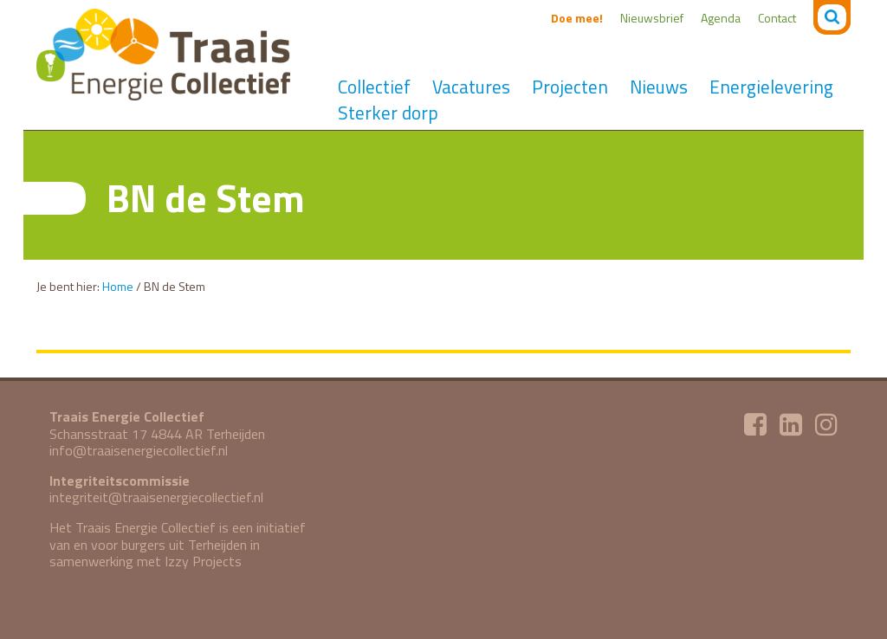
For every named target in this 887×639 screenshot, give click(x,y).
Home (117, 286)
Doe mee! (577, 18)
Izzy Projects (203, 561)
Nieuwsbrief (651, 18)
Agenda (721, 18)
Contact (777, 18)
